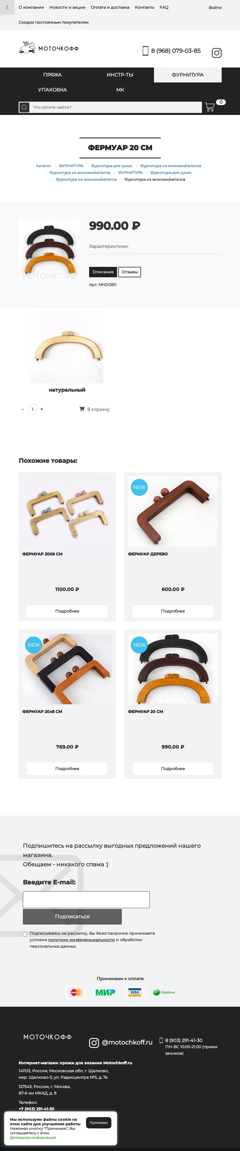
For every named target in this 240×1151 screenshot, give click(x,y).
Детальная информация (33, 1137)
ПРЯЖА (52, 75)
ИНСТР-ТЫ (120, 75)
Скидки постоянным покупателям (54, 22)
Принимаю (99, 1123)
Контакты (144, 7)
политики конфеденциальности (81, 924)
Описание (103, 271)
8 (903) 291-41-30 (193, 1031)
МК (120, 90)
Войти (215, 7)
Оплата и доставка (110, 7)
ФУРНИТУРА (188, 75)
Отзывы (130, 271)
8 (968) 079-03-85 (176, 50)
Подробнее (67, 609)
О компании (31, 7)
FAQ (164, 7)
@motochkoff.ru (126, 1027)
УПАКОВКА (52, 90)
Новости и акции (67, 7)
